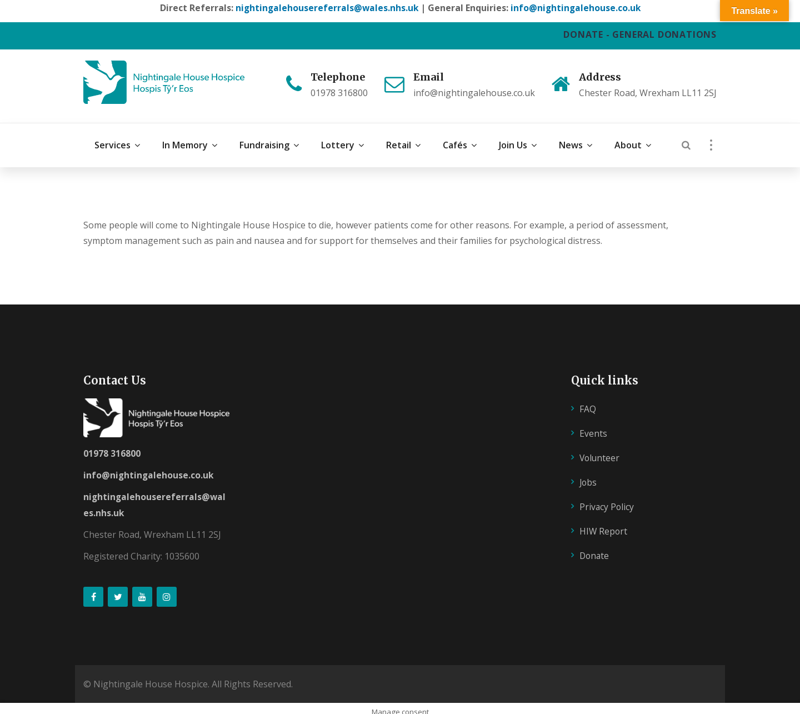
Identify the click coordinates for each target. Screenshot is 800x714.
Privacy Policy (607, 498)
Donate (595, 547)
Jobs (588, 474)
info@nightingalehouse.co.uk (576, 8)
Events (593, 426)
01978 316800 (112, 446)
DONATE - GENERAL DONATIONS (640, 34)
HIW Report (603, 523)
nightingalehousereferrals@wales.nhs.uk (325, 8)
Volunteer (600, 450)
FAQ (587, 401)
